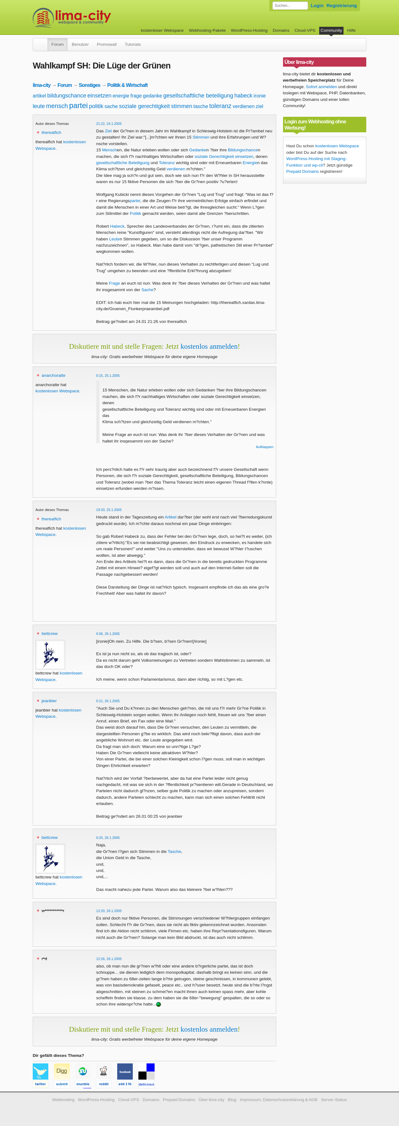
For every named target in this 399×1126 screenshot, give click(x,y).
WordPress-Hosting (249, 30)
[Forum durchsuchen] (290, 6)
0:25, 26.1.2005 (108, 838)
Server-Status (334, 1099)
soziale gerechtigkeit (144, 106)
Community (331, 30)
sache (111, 106)
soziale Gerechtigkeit (214, 156)
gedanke (152, 95)
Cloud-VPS (305, 30)
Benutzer (80, 44)
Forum (57, 44)
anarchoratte (53, 375)
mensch (57, 105)
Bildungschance (243, 150)
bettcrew (50, 633)
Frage (114, 283)
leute (39, 106)
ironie (260, 95)
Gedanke (197, 150)
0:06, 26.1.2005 (108, 634)
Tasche (174, 851)
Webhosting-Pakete (207, 30)
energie (121, 95)
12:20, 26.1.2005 (109, 911)
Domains (281, 30)
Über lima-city (211, 1099)
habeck (243, 95)
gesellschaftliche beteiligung (198, 95)
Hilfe (351, 30)
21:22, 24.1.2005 (109, 123)
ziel (259, 106)
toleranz (220, 105)
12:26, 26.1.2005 (109, 959)
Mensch (109, 150)
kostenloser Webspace (162, 30)
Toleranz (167, 162)
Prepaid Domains (302, 171)
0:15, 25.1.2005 (108, 375)
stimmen (181, 106)
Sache (148, 289)
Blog (232, 1099)
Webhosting (63, 1099)
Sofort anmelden (321, 86)
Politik (135, 213)
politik (96, 106)
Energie (250, 162)
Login (317, 5)
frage (136, 95)
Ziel (108, 131)
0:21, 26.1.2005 (108, 701)
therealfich (51, 132)
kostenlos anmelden (209, 346)
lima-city (41, 85)
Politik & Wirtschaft (127, 85)
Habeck (117, 226)
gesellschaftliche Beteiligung (123, 162)
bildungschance (66, 95)
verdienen (243, 106)
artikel (39, 95)
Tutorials (133, 44)
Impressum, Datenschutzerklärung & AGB (278, 1099)
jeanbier (49, 700)
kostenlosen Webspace (57, 391)
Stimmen (201, 137)
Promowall (107, 44)
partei (78, 105)
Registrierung (342, 5)
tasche (200, 106)
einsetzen (99, 95)
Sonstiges (89, 85)
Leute (114, 239)
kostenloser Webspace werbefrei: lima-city (95, 18)
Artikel (170, 517)
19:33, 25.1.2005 (109, 510)
